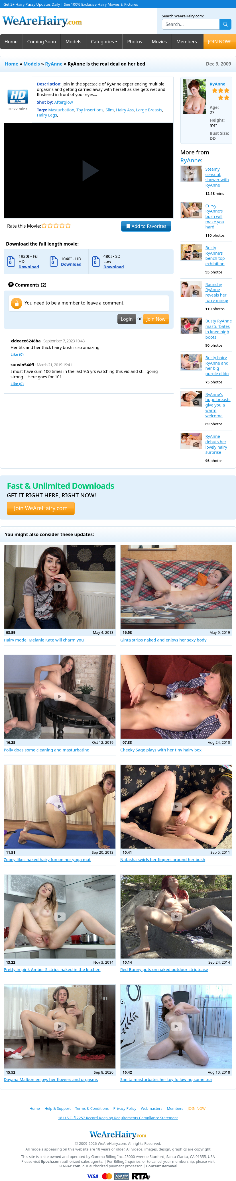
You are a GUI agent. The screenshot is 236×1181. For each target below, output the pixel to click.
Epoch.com (51, 1161)
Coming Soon (41, 41)
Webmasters (151, 1108)
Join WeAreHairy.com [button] (41, 508)
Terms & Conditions (92, 1108)
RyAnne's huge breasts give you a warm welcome (218, 405)
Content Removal (162, 1166)
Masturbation (61, 110)
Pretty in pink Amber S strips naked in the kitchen (52, 969)
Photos (134, 41)
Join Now (156, 319)
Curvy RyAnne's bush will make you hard (215, 216)
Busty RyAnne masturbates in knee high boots (219, 329)
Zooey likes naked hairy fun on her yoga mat (47, 859)
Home (11, 41)
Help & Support (57, 1108)
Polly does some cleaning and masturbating (46, 750)
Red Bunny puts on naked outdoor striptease (164, 969)
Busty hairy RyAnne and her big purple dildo (217, 365)
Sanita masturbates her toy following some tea (166, 1079)
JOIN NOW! (219, 41)
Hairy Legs (47, 115)
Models (73, 41)
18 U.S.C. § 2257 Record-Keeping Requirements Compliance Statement (118, 1117)
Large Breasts (149, 110)
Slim (109, 110)
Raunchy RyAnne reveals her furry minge (217, 292)
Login (127, 319)
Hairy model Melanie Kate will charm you (44, 640)
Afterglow (63, 102)
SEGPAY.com (69, 1166)
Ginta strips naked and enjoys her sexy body (163, 640)
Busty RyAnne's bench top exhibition (215, 255)
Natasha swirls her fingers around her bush (162, 859)
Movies (159, 41)
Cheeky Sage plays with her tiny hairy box (161, 750)
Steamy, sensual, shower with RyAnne (217, 177)
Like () (17, 354)
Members (186, 41)
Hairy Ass (125, 110)
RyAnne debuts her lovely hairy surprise (216, 444)
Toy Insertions (89, 110)
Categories (102, 41)
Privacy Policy (124, 1108)
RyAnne (53, 64)
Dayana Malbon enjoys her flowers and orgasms (51, 1079)
